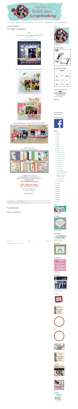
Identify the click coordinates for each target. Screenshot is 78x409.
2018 (56, 149)
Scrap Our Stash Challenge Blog (60, 22)
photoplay (23, 203)
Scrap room (28, 203)
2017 (56, 150)
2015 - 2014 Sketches (30, 22)
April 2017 (59, 168)
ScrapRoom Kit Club (48, 22)
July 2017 (59, 162)
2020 (56, 145)
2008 (56, 199)
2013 (56, 189)
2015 (56, 185)
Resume (12, 22)
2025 (56, 135)
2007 (56, 201)
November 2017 (60, 154)
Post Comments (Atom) (18, 243)
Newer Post (9, 241)
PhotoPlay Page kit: (40, 123)
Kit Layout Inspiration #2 (61, 172)
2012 (56, 191)
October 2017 (59, 156)
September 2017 (60, 158)
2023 (56, 139)
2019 (56, 147)
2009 (56, 197)
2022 (56, 141)
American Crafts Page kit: (31, 40)
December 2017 (60, 152)
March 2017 (59, 170)
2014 (56, 187)
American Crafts (14, 203)
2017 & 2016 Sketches (20, 22)
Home (8, 22)
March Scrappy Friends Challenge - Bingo (61, 176)
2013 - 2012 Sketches (39, 22)
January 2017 (60, 181)
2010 (56, 195)
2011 (56, 193)
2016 (56, 183)
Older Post (48, 241)
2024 (56, 137)
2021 (56, 143)
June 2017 (59, 164)
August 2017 (59, 160)
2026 (56, 133)
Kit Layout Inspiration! (61, 173)
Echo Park (19, 203)
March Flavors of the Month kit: (29, 149)
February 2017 (60, 179)
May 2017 (59, 166)
